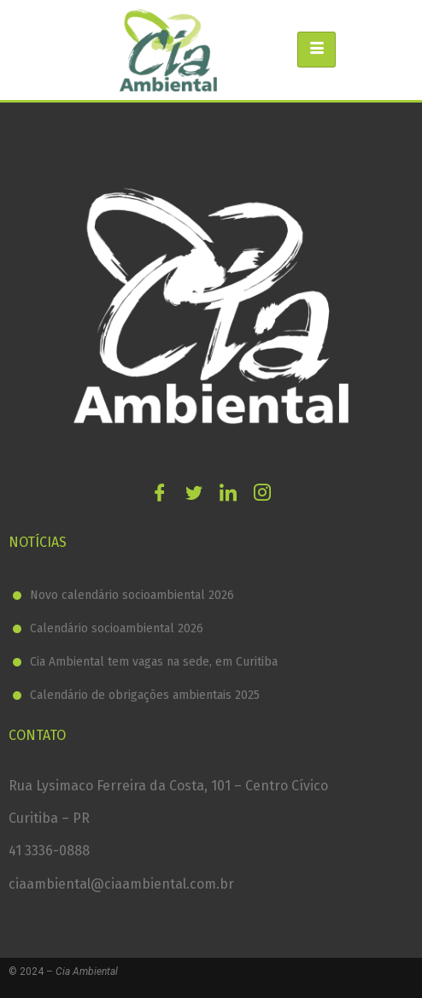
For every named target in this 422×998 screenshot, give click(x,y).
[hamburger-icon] (316, 50)
